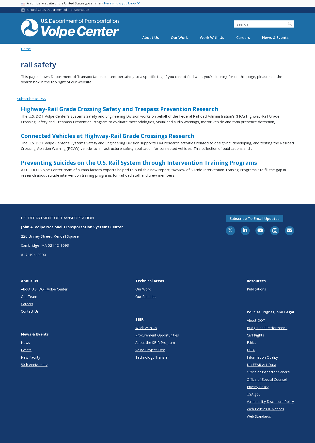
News (25, 342)
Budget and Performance (267, 327)
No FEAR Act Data (261, 364)
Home (26, 48)
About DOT (256, 320)
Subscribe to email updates (255, 218)
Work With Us (212, 37)
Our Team (29, 296)
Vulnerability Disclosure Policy (270, 401)
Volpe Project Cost (150, 350)
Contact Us (30, 311)
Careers (243, 37)
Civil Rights (255, 335)
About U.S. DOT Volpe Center (44, 289)
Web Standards (259, 416)
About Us (150, 37)
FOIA (251, 350)
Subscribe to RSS (31, 98)
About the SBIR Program (155, 342)
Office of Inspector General (268, 372)
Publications (256, 289)
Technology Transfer (152, 357)
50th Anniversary (34, 364)
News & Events (275, 37)
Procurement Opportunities (157, 335)
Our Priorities (145, 296)
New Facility (30, 357)
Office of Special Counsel (267, 379)
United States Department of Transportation (58, 10)
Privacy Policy (257, 386)
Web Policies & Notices (265, 409)
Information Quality (262, 357)
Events (26, 350)
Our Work (179, 37)
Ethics (251, 342)
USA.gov (253, 394)
